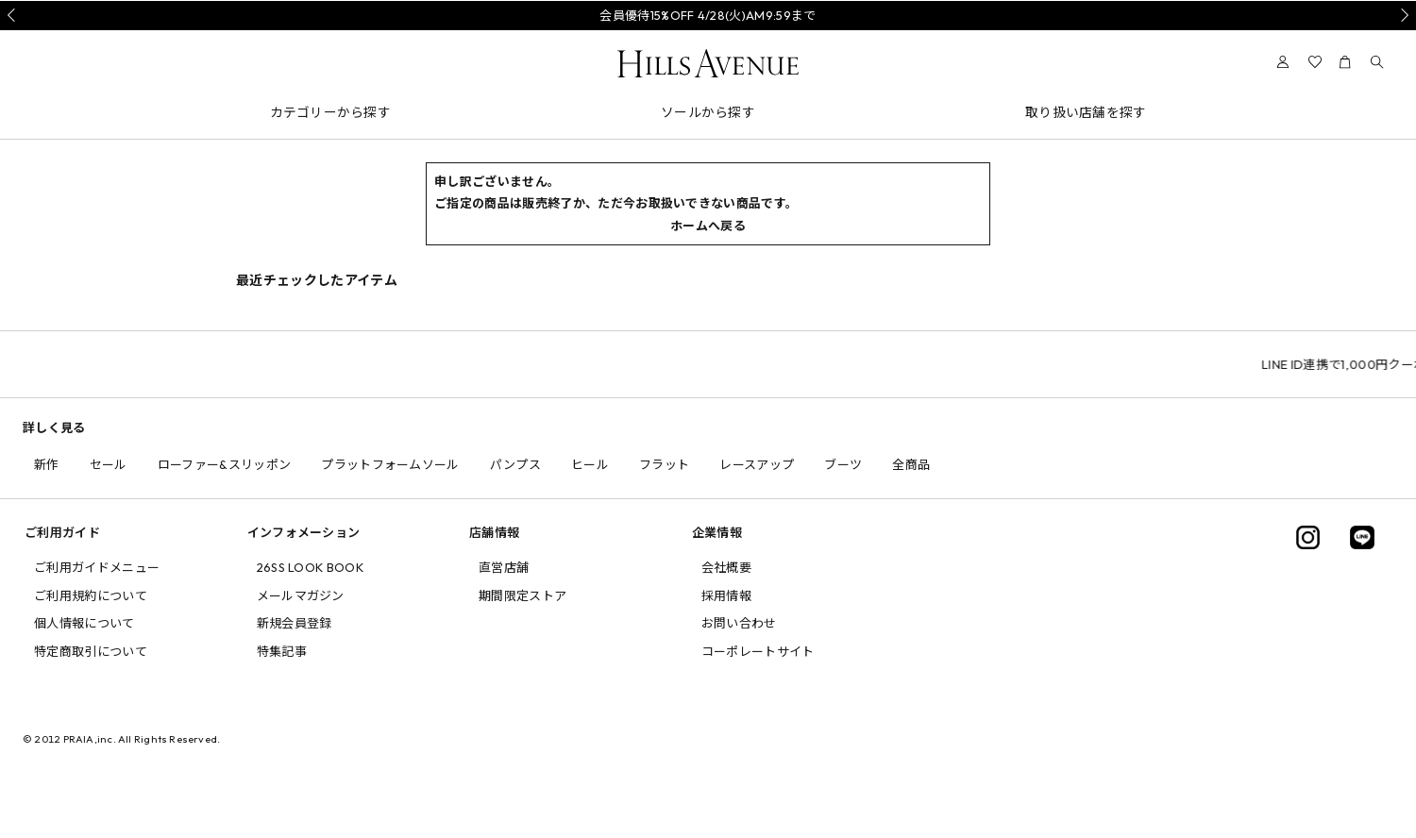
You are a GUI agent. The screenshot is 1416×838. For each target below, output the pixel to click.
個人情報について (84, 622)
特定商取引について (90, 651)
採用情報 (726, 595)
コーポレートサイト (758, 651)
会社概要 (726, 567)
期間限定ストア (522, 595)
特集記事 (282, 651)
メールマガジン (301, 595)
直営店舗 (504, 567)
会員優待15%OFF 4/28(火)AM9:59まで (707, 15)
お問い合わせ (739, 622)
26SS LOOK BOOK (310, 567)
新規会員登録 (294, 622)
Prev (14, 15)
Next (1401, 15)
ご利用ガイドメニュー (97, 567)
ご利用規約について (90, 595)
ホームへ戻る (708, 225)
